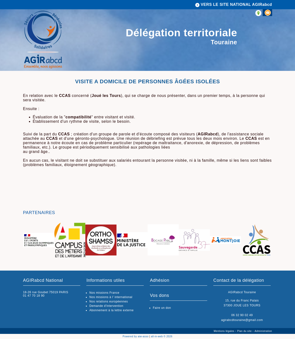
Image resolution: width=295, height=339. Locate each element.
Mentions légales (224, 331)
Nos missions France (104, 292)
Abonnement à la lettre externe (111, 310)
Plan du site (244, 331)
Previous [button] (28, 241)
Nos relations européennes (108, 301)
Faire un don (162, 308)
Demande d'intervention (106, 306)
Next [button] (267, 241)
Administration (263, 331)
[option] (38, 240)
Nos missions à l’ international (110, 297)
